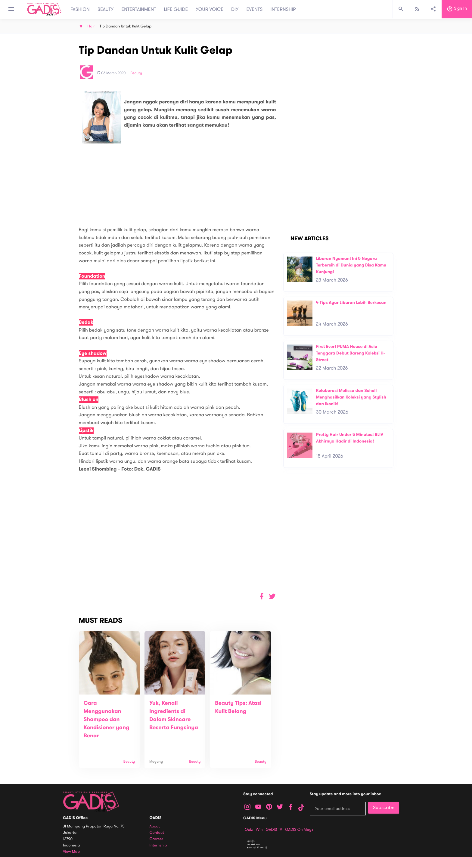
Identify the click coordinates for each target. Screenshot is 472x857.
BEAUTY (106, 9)
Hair (91, 26)
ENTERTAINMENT (139, 9)
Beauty (136, 73)
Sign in (457, 9)
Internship (158, 845)
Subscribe (383, 807)
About (155, 826)
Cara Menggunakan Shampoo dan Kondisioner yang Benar (106, 719)
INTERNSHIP (283, 9)
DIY (235, 9)
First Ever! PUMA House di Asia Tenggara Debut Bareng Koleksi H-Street (350, 353)
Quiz (249, 829)
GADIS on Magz (299, 829)
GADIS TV (274, 829)
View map (71, 852)
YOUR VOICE (209, 9)
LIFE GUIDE (176, 9)
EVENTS (255, 9)
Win (259, 829)
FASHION (80, 9)
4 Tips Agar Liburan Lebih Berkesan (351, 302)
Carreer (156, 839)
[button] (272, 596)
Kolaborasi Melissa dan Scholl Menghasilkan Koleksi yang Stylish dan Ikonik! (351, 397)
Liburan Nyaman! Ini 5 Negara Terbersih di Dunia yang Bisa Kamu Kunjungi (351, 265)
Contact (157, 833)
